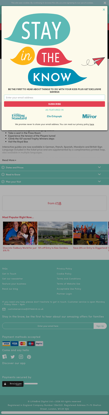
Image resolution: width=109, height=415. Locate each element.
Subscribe (54, 104)
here (92, 124)
